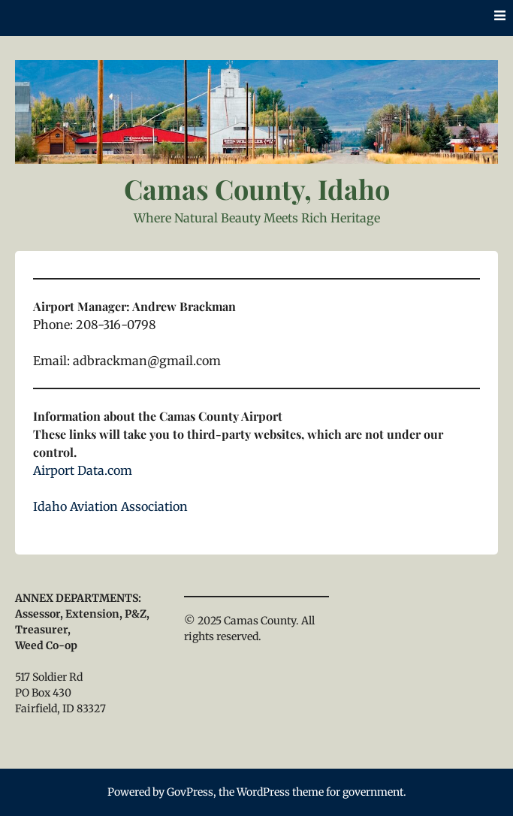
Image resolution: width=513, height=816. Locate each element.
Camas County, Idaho (257, 189)
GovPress (190, 792)
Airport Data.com (82, 470)
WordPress (263, 792)
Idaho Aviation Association (110, 506)
